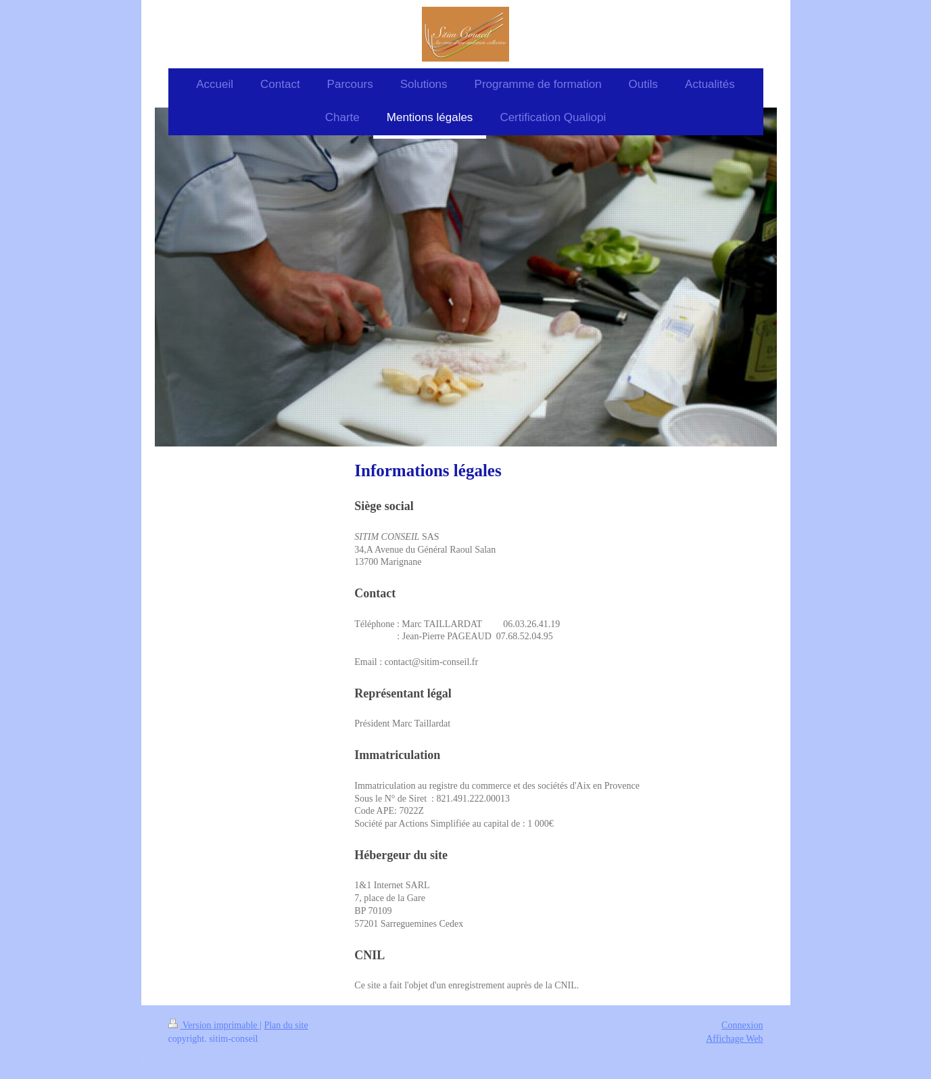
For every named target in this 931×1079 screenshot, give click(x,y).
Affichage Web (734, 1039)
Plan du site (286, 1025)
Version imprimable (214, 1025)
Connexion (742, 1025)
